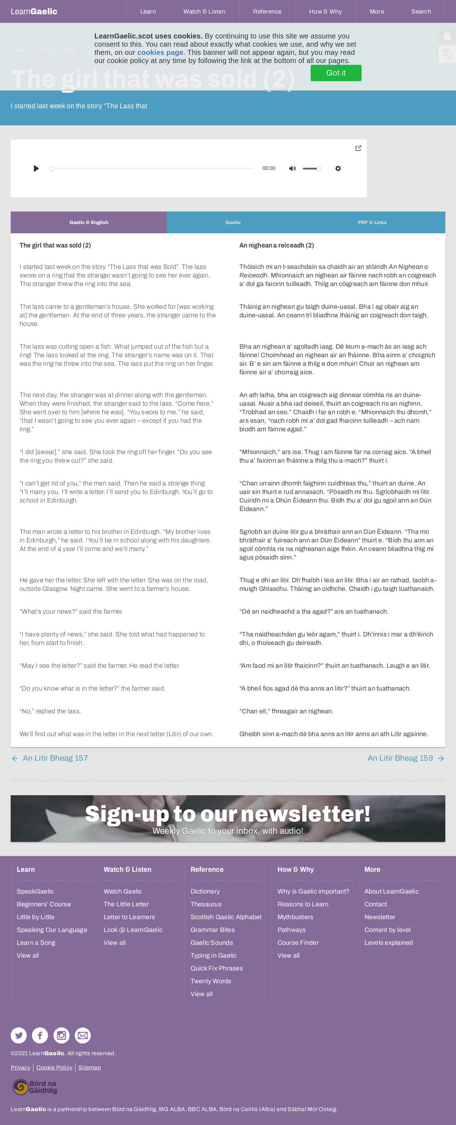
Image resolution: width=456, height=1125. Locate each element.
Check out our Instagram (61, 1027)
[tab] (89, 222)
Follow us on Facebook (40, 1027)
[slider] (151, 168)
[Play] (36, 168)
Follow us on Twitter (19, 1027)
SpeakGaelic (35, 882)
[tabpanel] (228, 486)
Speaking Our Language (52, 921)
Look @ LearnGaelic (133, 921)
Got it (336, 73)
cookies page (160, 52)
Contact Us (83, 1027)
